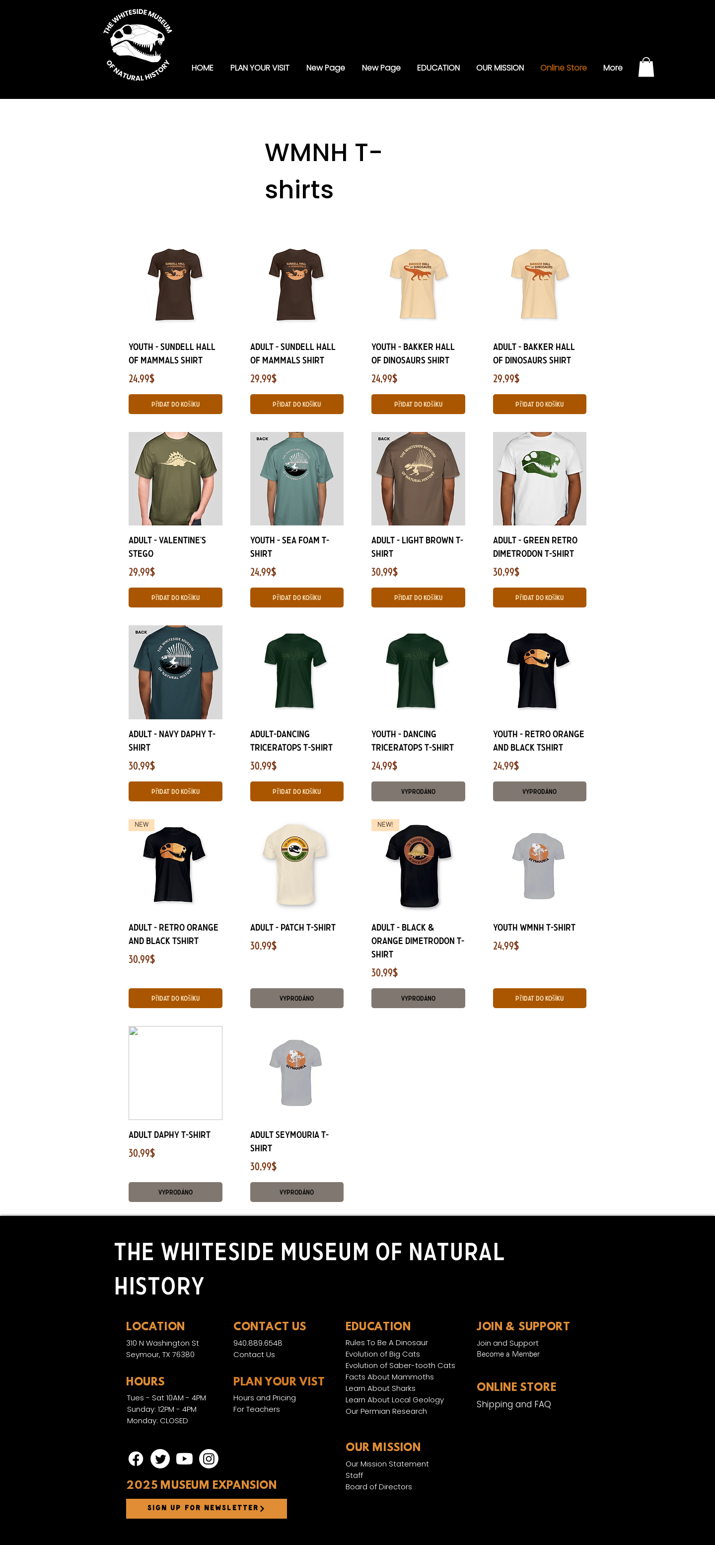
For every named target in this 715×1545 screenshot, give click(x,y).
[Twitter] (160, 1458)
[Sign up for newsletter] (206, 1509)
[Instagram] (208, 1458)
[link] (646, 67)
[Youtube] (184, 1458)
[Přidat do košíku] (175, 404)
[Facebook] (135, 1458)
